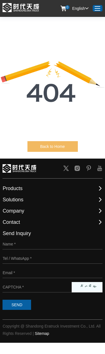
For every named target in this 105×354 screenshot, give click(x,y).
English (80, 8)
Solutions (13, 199)
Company (13, 211)
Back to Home (52, 146)
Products (12, 188)
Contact (11, 222)
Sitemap (42, 333)
